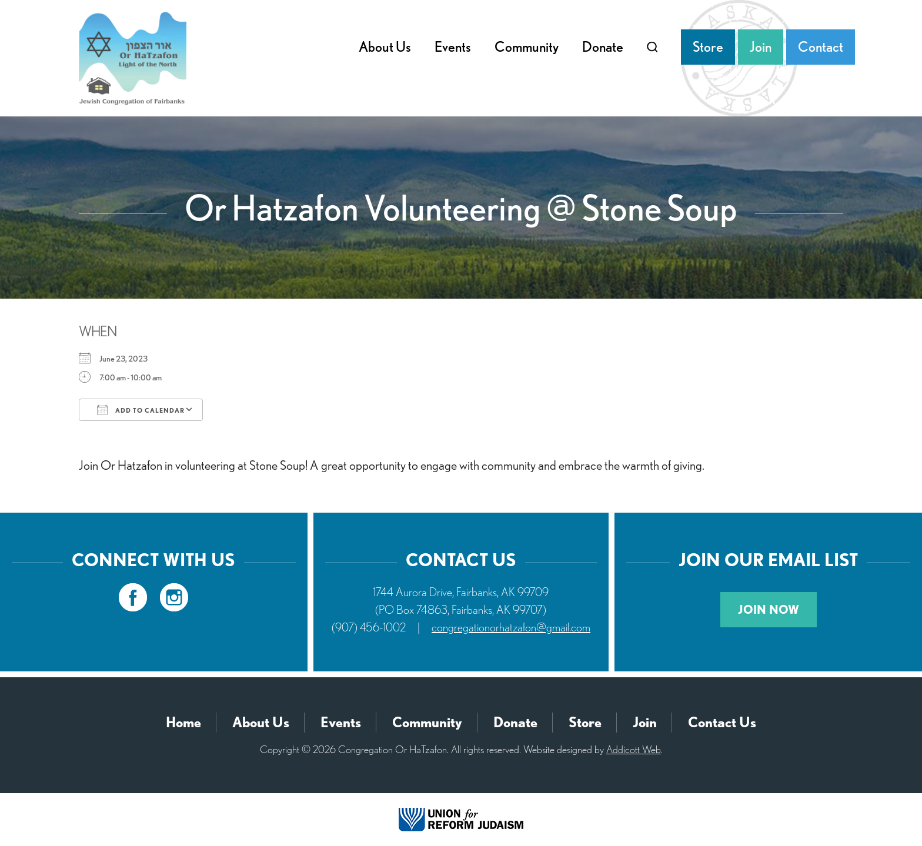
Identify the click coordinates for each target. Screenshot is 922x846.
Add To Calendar (141, 409)
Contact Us (722, 722)
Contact (820, 46)
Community (527, 46)
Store (708, 46)
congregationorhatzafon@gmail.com (511, 627)
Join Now (768, 610)
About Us (385, 46)
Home (183, 722)
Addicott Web (633, 749)
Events (453, 46)
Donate (602, 46)
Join (760, 46)
